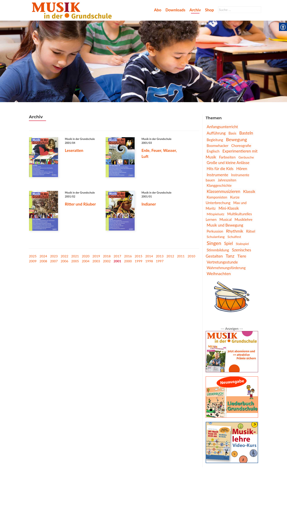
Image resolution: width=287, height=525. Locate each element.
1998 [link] (149, 261)
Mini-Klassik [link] (229, 208)
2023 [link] (54, 256)
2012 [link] (170, 256)
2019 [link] (96, 256)
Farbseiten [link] (227, 157)
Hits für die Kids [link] (220, 168)
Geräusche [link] (246, 157)
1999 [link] (138, 261)
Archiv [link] (195, 9)
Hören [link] (241, 168)
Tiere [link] (241, 256)
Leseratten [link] (74, 150)
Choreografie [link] (241, 145)
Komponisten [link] (217, 197)
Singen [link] (214, 243)
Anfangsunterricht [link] (222, 126)
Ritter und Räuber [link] (80, 204)
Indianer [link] (148, 204)
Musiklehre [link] (244, 219)
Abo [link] (157, 9)
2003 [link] (96, 261)
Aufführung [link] (216, 133)
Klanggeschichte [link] (219, 185)
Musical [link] (225, 219)
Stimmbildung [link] (218, 250)
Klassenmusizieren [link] (223, 191)
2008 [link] (43, 261)
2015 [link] (138, 256)
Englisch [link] (213, 151)
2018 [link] (107, 256)
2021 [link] (75, 256)
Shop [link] (209, 9)
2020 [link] (85, 256)
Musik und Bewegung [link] (225, 225)
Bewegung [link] (236, 139)
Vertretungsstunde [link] (222, 262)
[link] (72, 10)
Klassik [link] (249, 191)
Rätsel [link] (250, 231)
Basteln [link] (246, 132)
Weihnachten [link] (219, 273)
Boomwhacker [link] (217, 145)
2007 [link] (54, 261)
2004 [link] (85, 261)
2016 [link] (128, 256)
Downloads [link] (175, 9)
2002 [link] (107, 261)
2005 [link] (75, 261)
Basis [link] (232, 133)
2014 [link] (149, 256)
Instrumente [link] (217, 174)
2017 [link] (117, 256)
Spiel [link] (228, 243)
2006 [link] (64, 261)
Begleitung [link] (215, 140)
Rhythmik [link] (234, 230)
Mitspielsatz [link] (215, 214)
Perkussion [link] (215, 231)
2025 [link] (33, 256)
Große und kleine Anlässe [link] (228, 162)
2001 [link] (117, 261)
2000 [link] (128, 261)
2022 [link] (64, 256)
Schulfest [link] (234, 237)
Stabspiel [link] (242, 244)
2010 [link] (191, 256)
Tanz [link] (230, 256)
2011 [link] (181, 256)
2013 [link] (160, 256)
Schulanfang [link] (216, 237)
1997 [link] (160, 261)
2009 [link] (33, 261)
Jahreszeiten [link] (227, 180)
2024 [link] (43, 256)
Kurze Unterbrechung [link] (223, 200)
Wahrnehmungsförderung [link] (226, 268)
